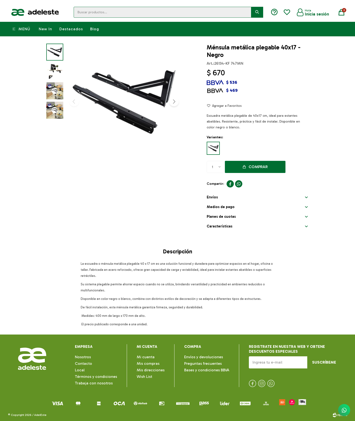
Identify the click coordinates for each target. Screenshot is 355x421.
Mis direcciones (151, 370)
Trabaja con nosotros (94, 383)
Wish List (144, 376)
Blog (94, 29)
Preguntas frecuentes (203, 363)
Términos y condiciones (96, 376)
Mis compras (148, 363)
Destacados (71, 29)
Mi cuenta (146, 357)
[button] (174, 101)
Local (80, 370)
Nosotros (83, 357)
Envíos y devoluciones (203, 357)
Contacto (83, 363)
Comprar (258, 166)
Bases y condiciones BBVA (206, 370)
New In (45, 29)
